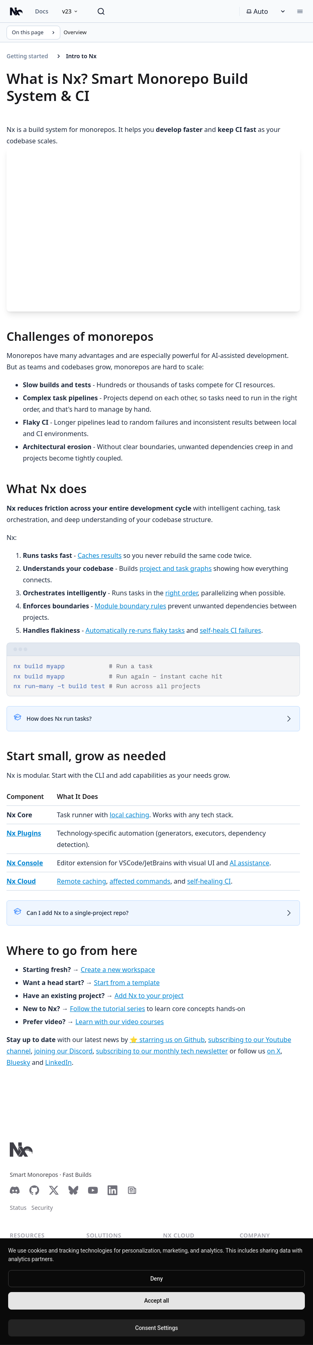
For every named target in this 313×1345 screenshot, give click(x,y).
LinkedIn (58, 1062)
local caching (129, 814)
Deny (156, 1278)
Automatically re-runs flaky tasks (135, 630)
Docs (41, 11)
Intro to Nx (81, 56)
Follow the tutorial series (107, 1008)
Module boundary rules (130, 605)
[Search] (101, 11)
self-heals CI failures (230, 630)
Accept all (156, 1300)
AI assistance (249, 862)
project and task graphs (175, 568)
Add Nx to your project (149, 995)
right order (181, 592)
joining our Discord (63, 1051)
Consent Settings (156, 1328)
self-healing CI (209, 881)
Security (42, 1207)
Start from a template (126, 982)
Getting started (27, 56)
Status (18, 1207)
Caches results (99, 555)
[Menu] (299, 11)
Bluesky (18, 1062)
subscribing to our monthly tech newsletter (162, 1051)
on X (273, 1051)
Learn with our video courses (119, 1021)
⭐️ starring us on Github (167, 1039)
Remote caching (81, 881)
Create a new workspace (118, 969)
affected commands (140, 881)
